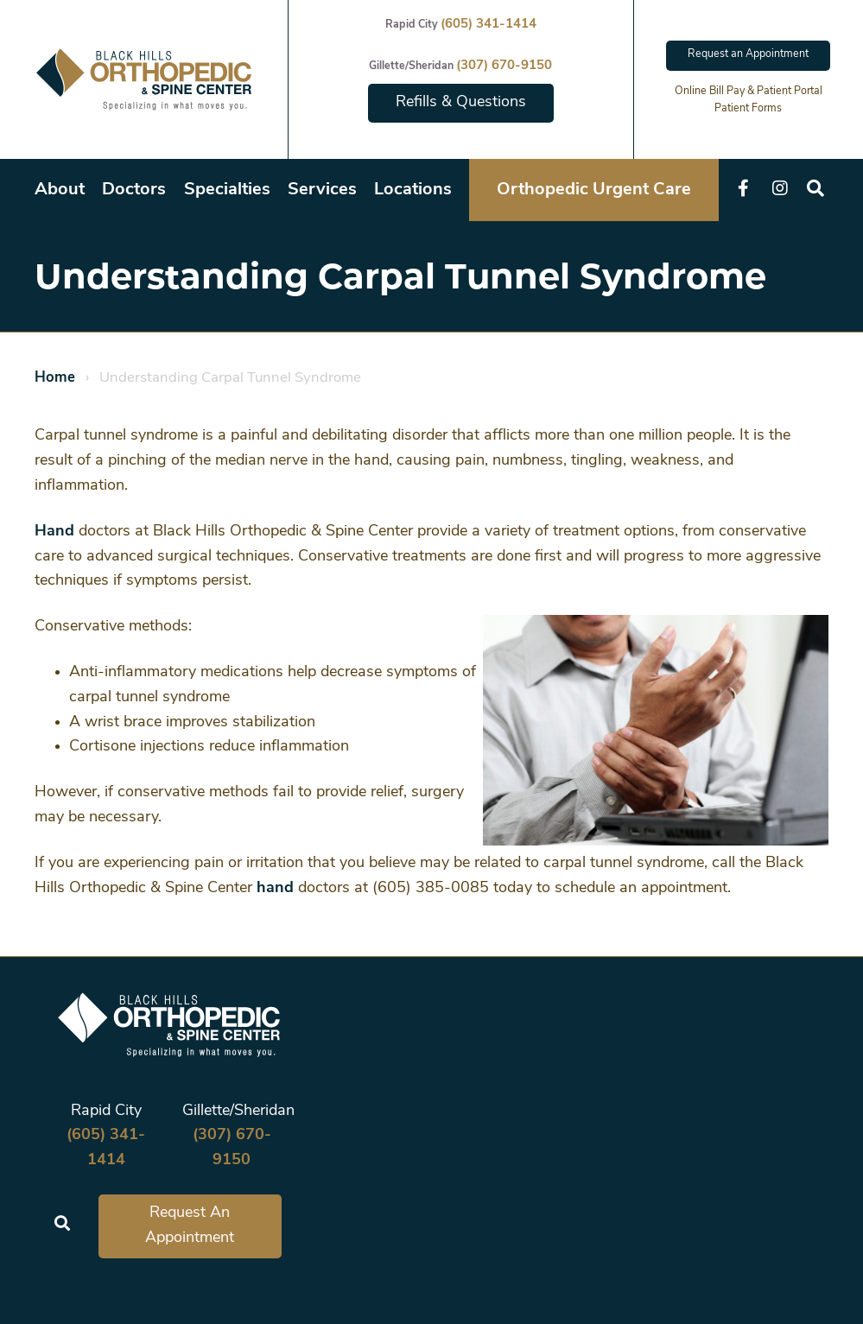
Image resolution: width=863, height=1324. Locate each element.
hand (275, 888)
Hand (54, 531)
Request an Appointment (748, 54)
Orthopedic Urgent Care (594, 190)
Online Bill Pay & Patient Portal (748, 91)
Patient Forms (748, 109)
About (60, 190)
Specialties (227, 190)
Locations (413, 190)
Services (322, 190)
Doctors (134, 190)
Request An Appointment (189, 1225)
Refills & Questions (461, 102)
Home (55, 378)
